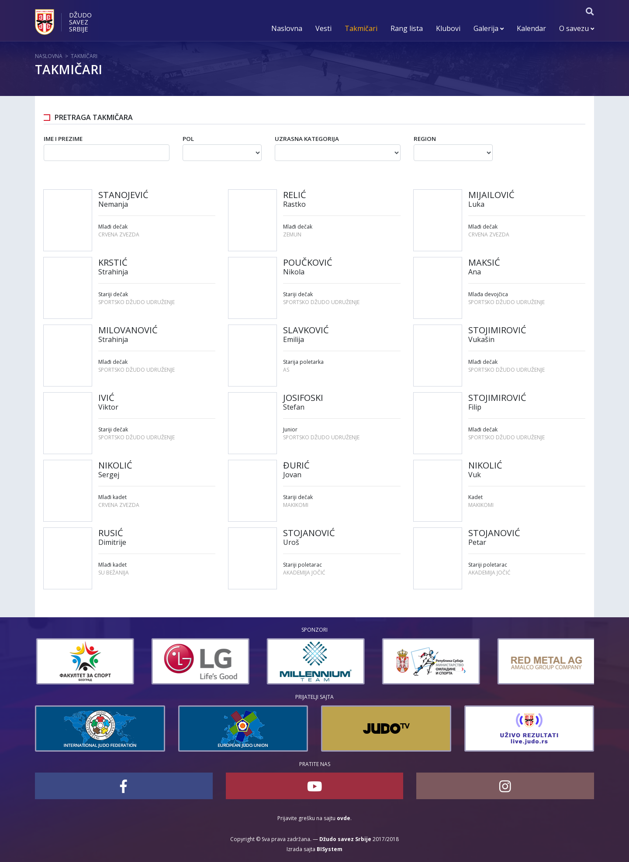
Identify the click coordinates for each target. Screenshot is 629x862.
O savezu (576, 28)
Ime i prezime (63, 139)
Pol (188, 139)
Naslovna (286, 28)
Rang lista (407, 28)
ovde (343, 818)
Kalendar (531, 28)
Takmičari (361, 28)
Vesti (323, 28)
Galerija (488, 28)
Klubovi (448, 28)
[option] (148, 661)
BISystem (329, 849)
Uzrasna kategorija (307, 139)
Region (425, 139)
